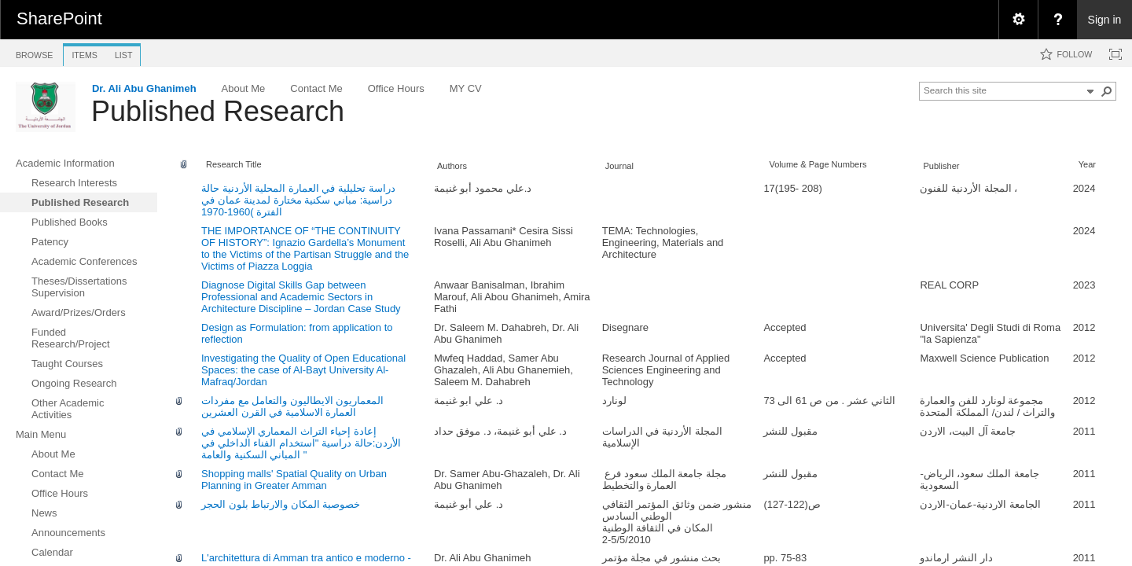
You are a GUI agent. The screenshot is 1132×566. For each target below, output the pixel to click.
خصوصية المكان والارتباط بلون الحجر (280, 504)
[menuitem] (1018, 19)
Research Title (234, 164)
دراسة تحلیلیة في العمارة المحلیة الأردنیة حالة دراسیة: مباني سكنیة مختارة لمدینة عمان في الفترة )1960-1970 (298, 200)
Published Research (217, 111)
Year (1087, 164)
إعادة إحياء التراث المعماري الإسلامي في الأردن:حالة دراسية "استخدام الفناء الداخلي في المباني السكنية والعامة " (301, 443)
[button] (1106, 91)
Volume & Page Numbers (817, 164)
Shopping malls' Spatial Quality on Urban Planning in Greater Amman (294, 479)
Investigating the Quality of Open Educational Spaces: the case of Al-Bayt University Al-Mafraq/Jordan (303, 370)
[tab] (34, 52)
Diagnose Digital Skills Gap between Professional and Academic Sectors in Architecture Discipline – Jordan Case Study (301, 296)
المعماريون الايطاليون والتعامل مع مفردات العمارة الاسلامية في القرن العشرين (292, 406)
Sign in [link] (1105, 19)
